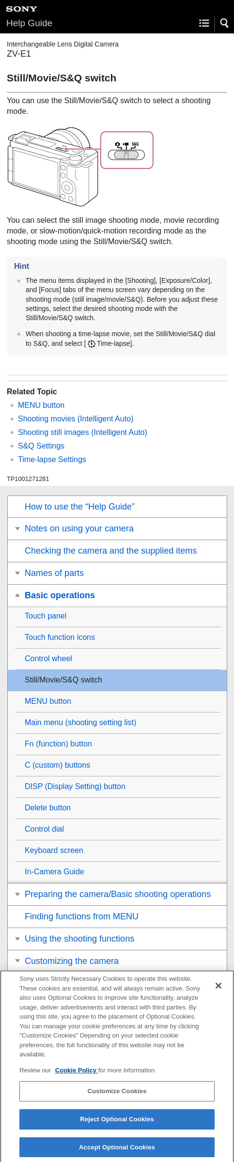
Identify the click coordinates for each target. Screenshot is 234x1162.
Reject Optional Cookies (117, 1123)
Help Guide (29, 23)
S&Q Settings (41, 446)
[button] (225, 23)
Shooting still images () (82, 432)
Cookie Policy (76, 1074)
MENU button (41, 405)
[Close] (218, 990)
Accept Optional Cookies (117, 1151)
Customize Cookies (116, 1096)
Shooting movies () (75, 419)
